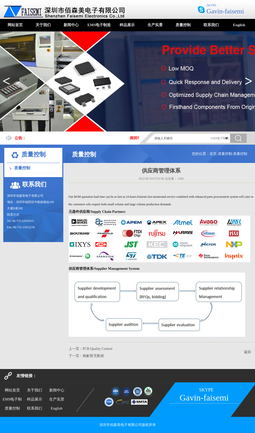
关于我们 (43, 25)
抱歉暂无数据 (93, 356)
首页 (213, 154)
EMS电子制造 (99, 25)
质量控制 (183, 25)
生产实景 (155, 25)
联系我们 (211, 25)
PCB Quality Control (97, 349)
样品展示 (127, 25)
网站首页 (15, 25)
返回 (247, 352)
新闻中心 (71, 25)
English (239, 25)
